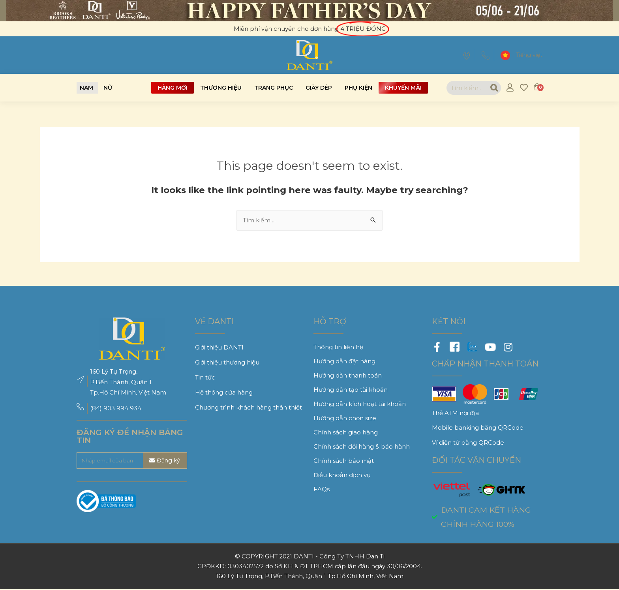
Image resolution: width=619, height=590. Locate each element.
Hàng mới (173, 87)
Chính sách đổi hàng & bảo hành (361, 447)
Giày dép (319, 87)
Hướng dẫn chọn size (344, 418)
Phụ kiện (358, 87)
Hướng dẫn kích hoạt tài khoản (359, 404)
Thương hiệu (221, 87)
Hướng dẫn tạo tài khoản (350, 390)
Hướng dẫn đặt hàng (344, 361)
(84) (96, 408)
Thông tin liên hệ (338, 347)
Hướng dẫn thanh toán (347, 376)
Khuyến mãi (403, 87)
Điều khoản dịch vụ (342, 475)
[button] (86, 88)
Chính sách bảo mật (343, 461)
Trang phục (273, 87)
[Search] (492, 88)
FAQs (321, 489)
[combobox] (465, 88)
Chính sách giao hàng (345, 432)
